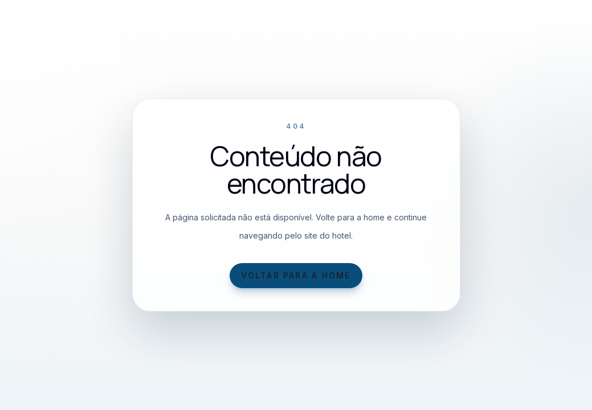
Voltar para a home (295, 275)
